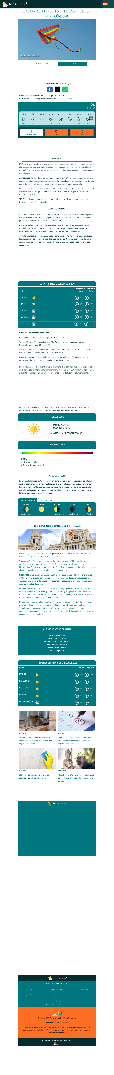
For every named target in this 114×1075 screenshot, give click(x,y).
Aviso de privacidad (62, 1022)
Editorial (63, 1004)
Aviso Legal (49, 1022)
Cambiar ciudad (41, 63)
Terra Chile (27, 989)
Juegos (88, 994)
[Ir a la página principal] (14, 4)
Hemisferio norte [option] (27, 500)
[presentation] (91, 118)
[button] (111, 4)
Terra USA (27, 994)
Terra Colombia (57, 989)
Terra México (85, 989)
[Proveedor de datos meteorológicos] (57, 1043)
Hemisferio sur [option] (46, 500)
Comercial (51, 1004)
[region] (57, 74)
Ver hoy (72, 63)
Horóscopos (57, 994)
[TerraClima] (105, 4)
